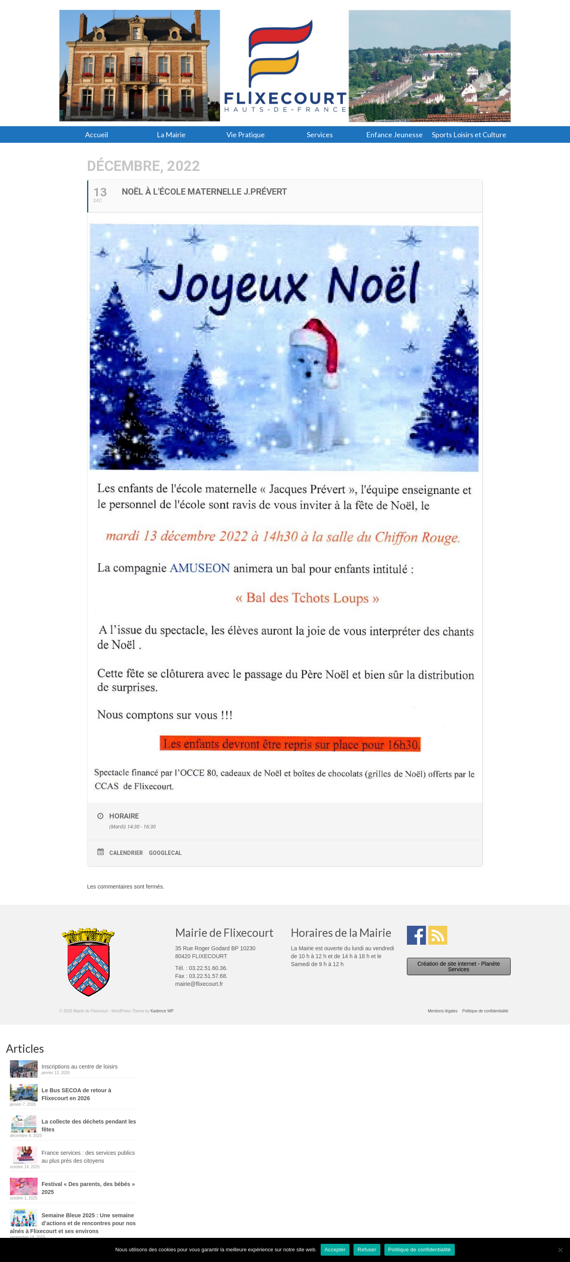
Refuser (366, 1250)
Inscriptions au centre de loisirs (80, 1066)
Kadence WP (161, 1011)
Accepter (335, 1250)
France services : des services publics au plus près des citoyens (88, 1157)
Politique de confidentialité (419, 1250)
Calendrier (126, 853)
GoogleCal (165, 853)
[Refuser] (560, 1250)
